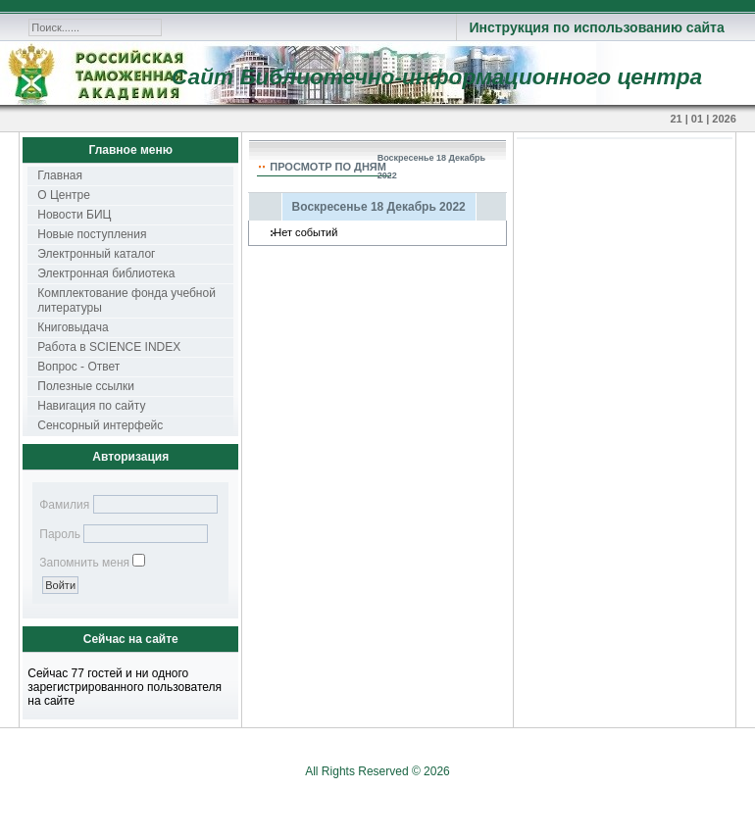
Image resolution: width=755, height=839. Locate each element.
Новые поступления (91, 234)
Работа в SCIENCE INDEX (108, 347)
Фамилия (64, 505)
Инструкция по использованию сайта (596, 27)
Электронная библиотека (106, 273)
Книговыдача (72, 327)
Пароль (59, 534)
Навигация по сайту (91, 406)
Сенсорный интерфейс (100, 425)
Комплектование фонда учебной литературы (126, 300)
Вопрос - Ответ (78, 366)
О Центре (63, 195)
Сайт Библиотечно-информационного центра (437, 76)
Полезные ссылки (85, 386)
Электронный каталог (96, 254)
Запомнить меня (84, 562)
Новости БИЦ (74, 215)
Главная (59, 175)
